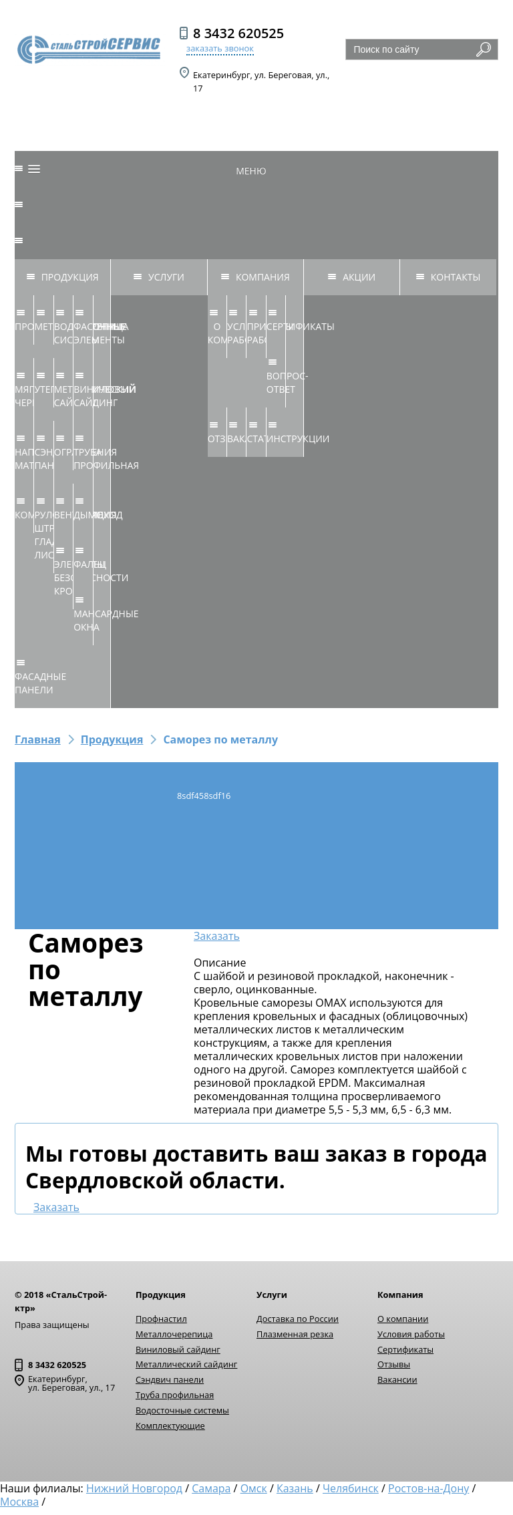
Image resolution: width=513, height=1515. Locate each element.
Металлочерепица (174, 1334)
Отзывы (393, 1364)
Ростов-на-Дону (428, 1488)
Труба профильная (175, 1395)
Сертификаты (405, 1349)
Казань (295, 1488)
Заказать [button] (217, 936)
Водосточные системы (182, 1410)
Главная (38, 739)
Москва (19, 1501)
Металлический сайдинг (186, 1364)
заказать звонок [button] (220, 48)
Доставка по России (297, 1319)
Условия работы (411, 1334)
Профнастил (161, 1319)
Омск (253, 1488)
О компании (402, 1319)
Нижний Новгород (134, 1488)
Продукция (112, 739)
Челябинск (351, 1488)
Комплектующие (170, 1425)
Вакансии (397, 1379)
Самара (211, 1488)
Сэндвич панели (170, 1379)
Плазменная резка (294, 1334)
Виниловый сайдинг (178, 1349)
